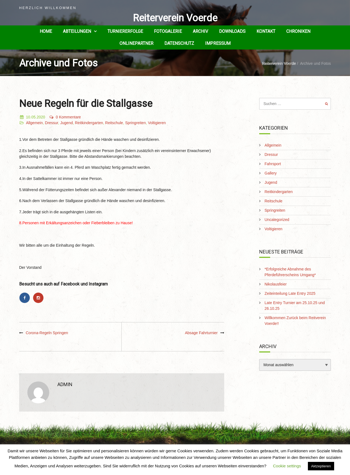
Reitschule (114, 123)
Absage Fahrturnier (201, 333)
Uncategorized (277, 219)
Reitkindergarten (89, 123)
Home (46, 31)
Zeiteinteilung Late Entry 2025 (290, 293)
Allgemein (34, 123)
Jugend (66, 123)
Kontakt (265, 31)
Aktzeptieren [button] (321, 466)
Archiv (200, 31)
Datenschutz (179, 43)
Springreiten (135, 123)
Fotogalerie (168, 31)
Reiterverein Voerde (175, 18)
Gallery (271, 173)
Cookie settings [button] (287, 466)
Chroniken (298, 31)
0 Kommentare (65, 117)
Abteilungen (77, 31)
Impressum (218, 43)
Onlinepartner (136, 43)
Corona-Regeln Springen (47, 333)
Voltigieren (157, 123)
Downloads (232, 31)
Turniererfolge (125, 31)
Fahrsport (273, 164)
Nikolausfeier (276, 284)
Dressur (51, 123)
